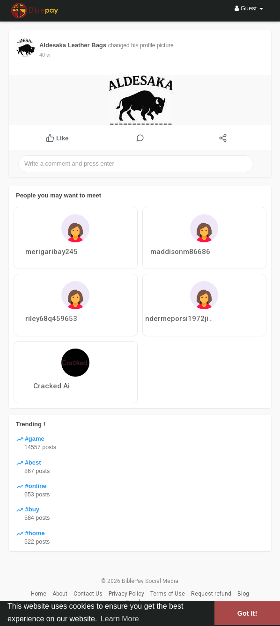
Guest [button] (249, 8)
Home (38, 593)
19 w (44, 55)
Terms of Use (167, 593)
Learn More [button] (120, 619)
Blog (243, 593)
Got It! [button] (247, 613)
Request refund (211, 593)
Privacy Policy (126, 593)
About (59, 593)
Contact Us (88, 593)
